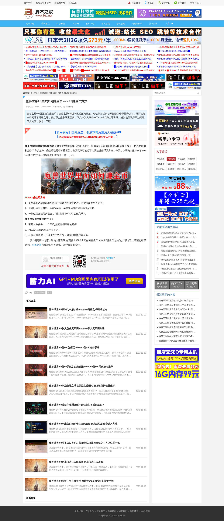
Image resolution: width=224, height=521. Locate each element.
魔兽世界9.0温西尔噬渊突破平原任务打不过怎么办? (76, 404)
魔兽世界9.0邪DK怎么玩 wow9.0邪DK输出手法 (74, 347)
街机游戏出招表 (160, 169)
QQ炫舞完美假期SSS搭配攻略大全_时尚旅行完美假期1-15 (187, 237)
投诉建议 (134, 511)
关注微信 (182, 3)
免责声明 (112, 511)
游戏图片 (171, 164)
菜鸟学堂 (28, 3)
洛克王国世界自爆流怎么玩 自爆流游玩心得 (179, 318)
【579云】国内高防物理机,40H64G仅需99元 (46, 59)
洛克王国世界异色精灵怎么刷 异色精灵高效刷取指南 (183, 300)
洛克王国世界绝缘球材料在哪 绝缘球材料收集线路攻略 (184, 332)
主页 (36, 93)
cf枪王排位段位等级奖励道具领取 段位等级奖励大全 (185, 269)
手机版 (150, 3)
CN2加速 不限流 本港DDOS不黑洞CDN (88, 47)
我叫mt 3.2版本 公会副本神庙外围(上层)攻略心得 (183, 246)
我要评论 (68, 107)
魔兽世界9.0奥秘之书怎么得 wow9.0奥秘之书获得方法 (78, 309)
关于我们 (78, 511)
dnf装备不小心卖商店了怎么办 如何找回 (179, 264)
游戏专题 (160, 164)
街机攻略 (90, 23)
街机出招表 (137, 23)
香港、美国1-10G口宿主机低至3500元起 (133, 59)
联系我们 (101, 511)
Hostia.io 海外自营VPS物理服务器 (130, 51)
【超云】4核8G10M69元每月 (83, 66)
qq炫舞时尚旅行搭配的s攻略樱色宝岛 (178, 242)
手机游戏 (45, 23)
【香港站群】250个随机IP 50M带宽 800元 (89, 59)
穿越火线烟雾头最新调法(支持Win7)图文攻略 (181, 233)
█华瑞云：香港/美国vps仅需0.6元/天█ (131, 66)
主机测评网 (59, 3)
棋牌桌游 (181, 164)
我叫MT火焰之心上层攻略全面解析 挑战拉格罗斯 (183, 273)
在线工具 (73, 3)
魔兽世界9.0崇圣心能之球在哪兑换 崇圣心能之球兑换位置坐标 (82, 385)
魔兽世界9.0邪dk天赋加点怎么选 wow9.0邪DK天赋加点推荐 (81, 366)
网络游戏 (60, 23)
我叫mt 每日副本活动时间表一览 (175, 255)
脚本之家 (37, 245)
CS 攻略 (75, 23)
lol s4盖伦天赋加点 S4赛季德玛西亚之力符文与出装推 (185, 260)
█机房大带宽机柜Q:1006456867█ (174, 51)
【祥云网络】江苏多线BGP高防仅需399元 (178, 62)
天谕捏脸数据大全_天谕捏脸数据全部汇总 (180, 251)
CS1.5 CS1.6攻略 (181, 169)
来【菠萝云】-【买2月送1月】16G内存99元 (46, 51)
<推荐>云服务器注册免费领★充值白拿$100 (46, 47)
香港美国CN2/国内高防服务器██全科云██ (46, 70)
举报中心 (166, 3)
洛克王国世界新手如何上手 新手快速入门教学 (180, 305)
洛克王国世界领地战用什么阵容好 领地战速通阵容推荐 (184, 323)
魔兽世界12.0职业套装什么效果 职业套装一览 (180, 341)
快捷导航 (195, 3)
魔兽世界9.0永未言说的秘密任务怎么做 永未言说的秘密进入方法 (83, 423)
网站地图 (123, 511)
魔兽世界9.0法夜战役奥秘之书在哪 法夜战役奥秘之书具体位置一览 (84, 443)
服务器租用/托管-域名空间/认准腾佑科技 (177, 66)
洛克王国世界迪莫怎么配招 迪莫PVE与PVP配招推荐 (183, 336)
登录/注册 (135, 3)
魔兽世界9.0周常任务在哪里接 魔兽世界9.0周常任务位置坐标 (81, 481)
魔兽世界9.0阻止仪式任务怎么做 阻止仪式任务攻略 (76, 462)
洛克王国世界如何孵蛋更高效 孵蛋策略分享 (179, 314)
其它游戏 (153, 23)
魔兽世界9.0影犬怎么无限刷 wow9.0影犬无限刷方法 (76, 328)
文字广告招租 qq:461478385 (127, 47)
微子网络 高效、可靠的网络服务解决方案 (133, 62)
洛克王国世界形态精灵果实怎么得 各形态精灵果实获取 (184, 327)
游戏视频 (192, 164)
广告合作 (90, 511)
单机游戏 (105, 23)
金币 (49, 292)
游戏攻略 (30, 23)
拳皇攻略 (121, 23)
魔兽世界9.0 (40, 292)
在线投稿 (145, 511)
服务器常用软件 (43, 3)
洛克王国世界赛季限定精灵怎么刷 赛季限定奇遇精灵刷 (184, 309)
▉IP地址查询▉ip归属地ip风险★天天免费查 (90, 55)
